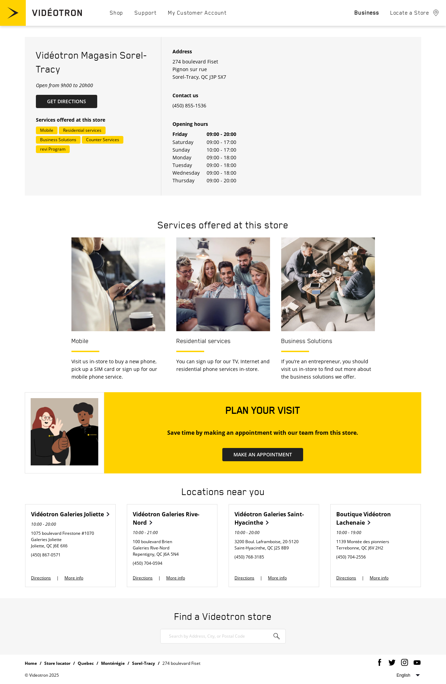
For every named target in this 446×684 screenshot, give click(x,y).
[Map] (359, 116)
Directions (41, 578)
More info (73, 578)
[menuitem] (116, 12)
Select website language (408, 675)
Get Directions (72, 101)
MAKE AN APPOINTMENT (262, 454)
